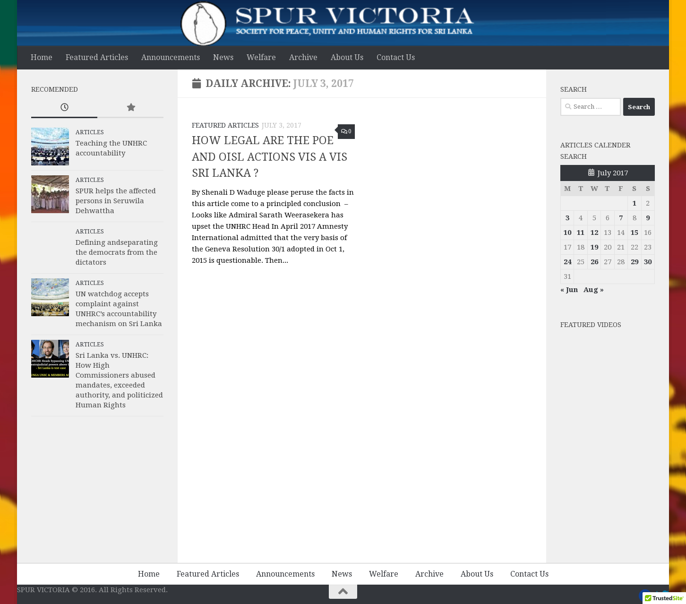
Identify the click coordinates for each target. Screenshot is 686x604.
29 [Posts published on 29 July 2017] (634, 262)
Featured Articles (97, 57)
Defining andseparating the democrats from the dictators (117, 252)
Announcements (170, 57)
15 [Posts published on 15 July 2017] (634, 232)
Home (41, 57)
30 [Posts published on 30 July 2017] (648, 262)
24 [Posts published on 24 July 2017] (567, 262)
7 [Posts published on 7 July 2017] (621, 218)
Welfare (261, 57)
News (223, 57)
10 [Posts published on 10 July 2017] (567, 232)
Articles (90, 132)
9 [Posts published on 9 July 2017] (648, 218)
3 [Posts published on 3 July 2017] (567, 218)
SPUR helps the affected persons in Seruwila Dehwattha (116, 201)
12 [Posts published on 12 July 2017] (594, 232)
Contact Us (396, 57)
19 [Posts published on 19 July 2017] (594, 247)
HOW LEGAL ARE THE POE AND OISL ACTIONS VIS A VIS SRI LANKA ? (269, 157)
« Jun (569, 289)
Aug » (593, 289)
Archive (303, 57)
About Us (347, 57)
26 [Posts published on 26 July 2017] (594, 262)
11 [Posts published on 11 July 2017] (580, 232)
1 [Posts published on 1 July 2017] (634, 203)
